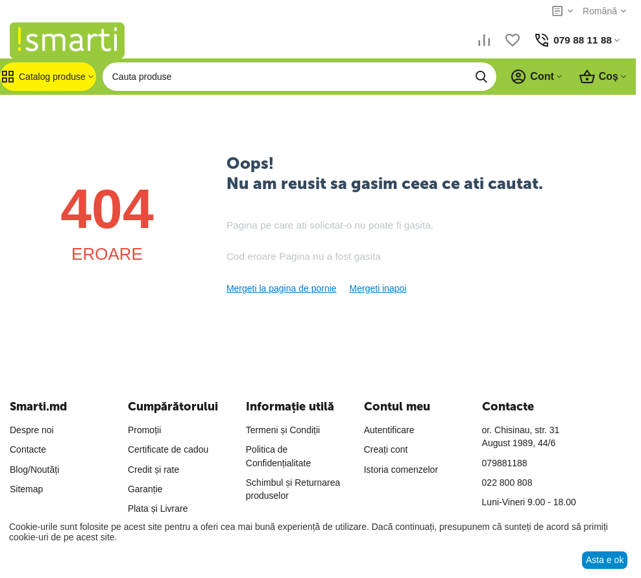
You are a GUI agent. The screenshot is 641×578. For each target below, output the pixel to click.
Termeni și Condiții (283, 430)
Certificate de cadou (168, 449)
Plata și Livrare (158, 508)
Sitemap (26, 489)
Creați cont (386, 449)
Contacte (28, 449)
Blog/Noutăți (34, 469)
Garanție (145, 489)
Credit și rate (153, 469)
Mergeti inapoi (378, 288)
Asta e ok (604, 560)
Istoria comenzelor (401, 469)
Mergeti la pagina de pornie (281, 288)
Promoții (144, 430)
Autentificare (389, 430)
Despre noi (32, 430)
